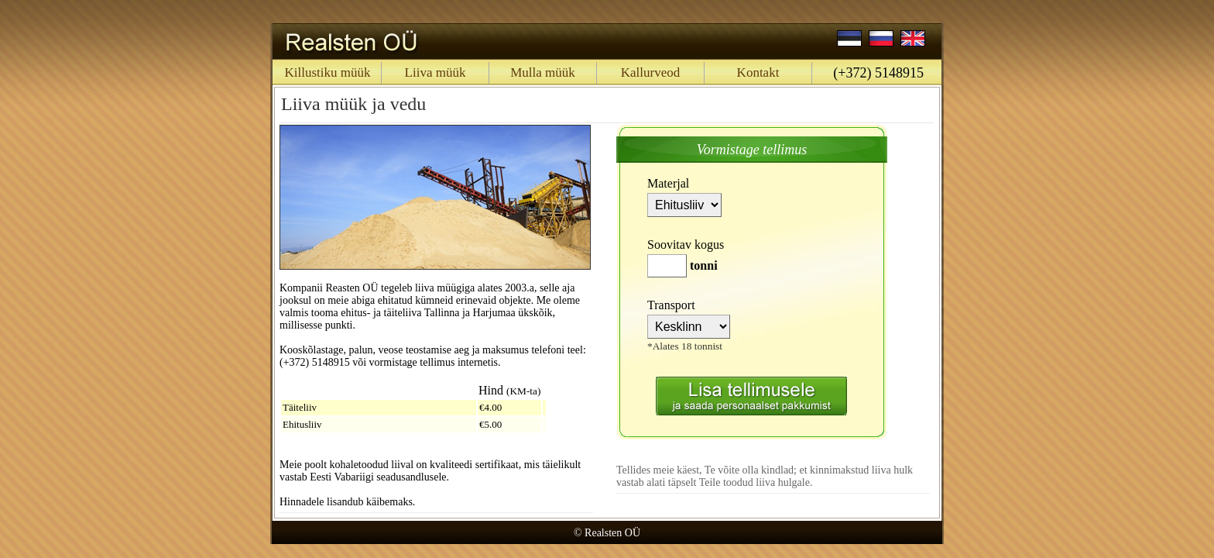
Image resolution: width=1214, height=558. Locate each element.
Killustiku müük (328, 72)
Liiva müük (435, 72)
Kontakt (758, 72)
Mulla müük (542, 72)
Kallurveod (650, 72)
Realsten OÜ (612, 533)
